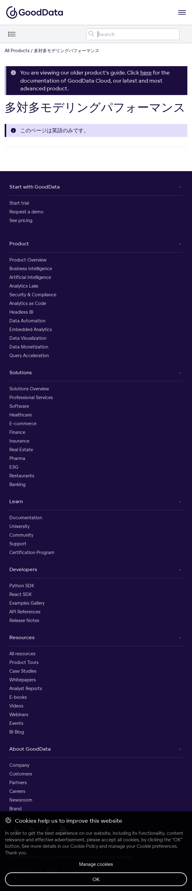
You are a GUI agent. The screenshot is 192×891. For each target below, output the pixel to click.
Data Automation (27, 320)
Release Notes (24, 620)
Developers (23, 569)
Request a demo (26, 211)
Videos (16, 705)
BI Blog (16, 731)
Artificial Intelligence (30, 277)
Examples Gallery (26, 603)
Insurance (19, 440)
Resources (22, 637)
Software (19, 406)
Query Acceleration (29, 355)
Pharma (17, 458)
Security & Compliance (32, 294)
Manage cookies (96, 864)
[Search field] (133, 34)
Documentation (25, 517)
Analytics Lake (23, 286)
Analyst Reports (25, 688)
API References (24, 611)
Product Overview (28, 259)
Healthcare (20, 414)
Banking (17, 484)
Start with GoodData (34, 187)
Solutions (20, 372)
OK (96, 879)
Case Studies (22, 671)
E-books (18, 697)
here (146, 72)
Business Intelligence (30, 268)
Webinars (18, 714)
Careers (17, 791)
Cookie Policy (84, 846)
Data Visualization (27, 338)
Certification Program (31, 552)
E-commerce (22, 423)
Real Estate (21, 449)
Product (19, 243)
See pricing (20, 220)
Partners (18, 782)
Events (16, 723)
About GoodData (30, 749)
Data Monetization (28, 346)
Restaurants (21, 475)
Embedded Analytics (30, 329)
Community (21, 535)
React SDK (20, 594)
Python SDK (21, 585)
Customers (20, 773)
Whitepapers (22, 679)
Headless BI (21, 312)
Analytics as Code (27, 303)
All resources (22, 653)
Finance (17, 432)
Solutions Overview (29, 388)
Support (17, 543)
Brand (15, 808)
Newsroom (20, 799)
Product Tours (24, 662)
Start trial (19, 203)
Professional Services (31, 397)
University (19, 526)
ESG (13, 467)
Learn (16, 501)
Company (19, 765)
